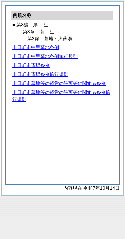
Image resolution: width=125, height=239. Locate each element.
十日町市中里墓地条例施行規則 (45, 56)
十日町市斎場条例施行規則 (40, 74)
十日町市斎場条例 (31, 65)
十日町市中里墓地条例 (35, 47)
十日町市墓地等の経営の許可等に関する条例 (59, 83)
